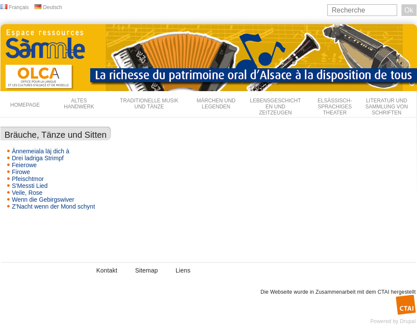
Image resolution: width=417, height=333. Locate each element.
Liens (183, 270)
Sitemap (146, 270)
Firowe (21, 171)
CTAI (383, 292)
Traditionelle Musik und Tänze (149, 104)
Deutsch (52, 7)
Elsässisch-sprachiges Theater (335, 107)
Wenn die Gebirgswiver (43, 199)
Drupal (408, 321)
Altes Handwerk (79, 104)
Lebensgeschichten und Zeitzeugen (275, 107)
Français (19, 7)
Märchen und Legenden (216, 104)
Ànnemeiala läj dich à (41, 151)
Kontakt (106, 270)
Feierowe (24, 165)
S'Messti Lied (30, 185)
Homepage (25, 105)
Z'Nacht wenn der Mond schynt (53, 206)
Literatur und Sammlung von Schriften (386, 107)
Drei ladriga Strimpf (38, 158)
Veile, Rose (27, 192)
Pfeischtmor (28, 178)
